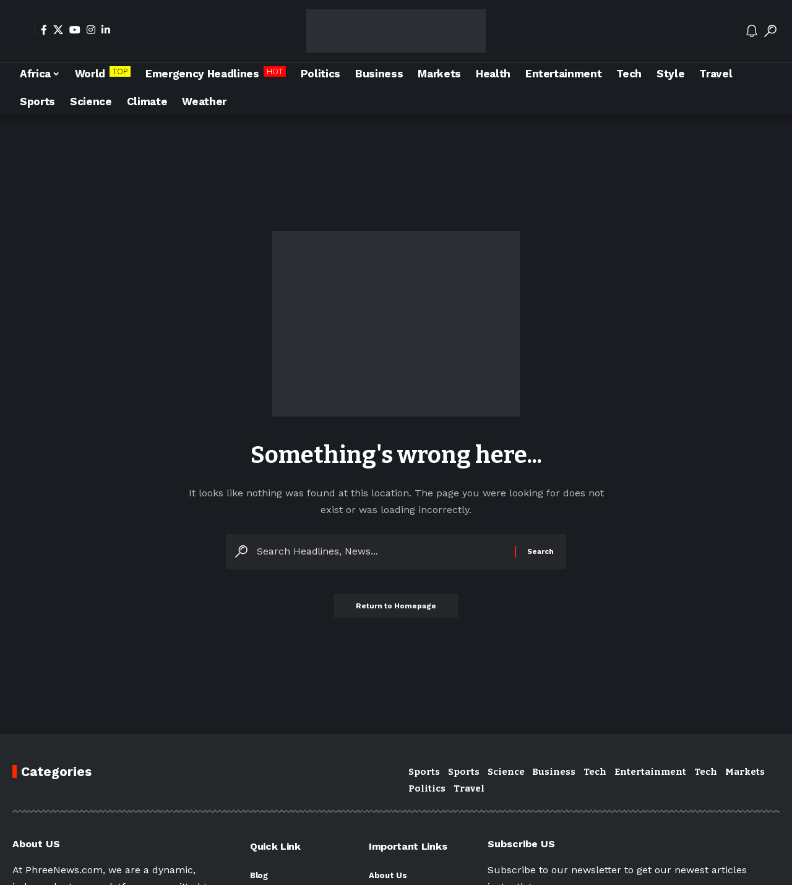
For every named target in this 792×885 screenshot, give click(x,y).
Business (553, 771)
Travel (469, 788)
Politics (427, 788)
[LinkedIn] (105, 30)
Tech (594, 771)
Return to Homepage (396, 609)
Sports (424, 771)
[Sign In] (23, 31)
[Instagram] (91, 30)
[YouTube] (75, 30)
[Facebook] (44, 30)
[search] (770, 31)
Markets (745, 771)
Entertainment (650, 771)
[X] (58, 30)
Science (506, 771)
